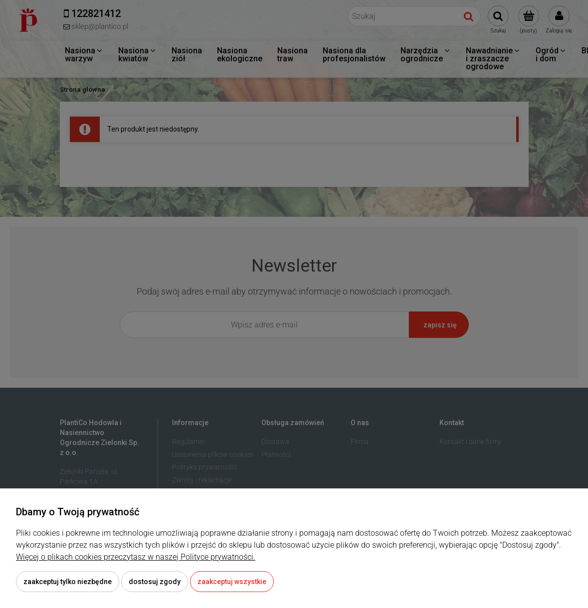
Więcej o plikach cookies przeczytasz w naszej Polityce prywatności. (135, 557)
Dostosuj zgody (155, 582)
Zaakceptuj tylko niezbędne (67, 582)
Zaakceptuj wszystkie (231, 582)
